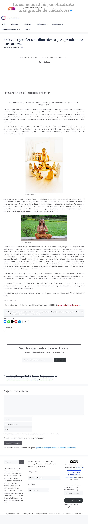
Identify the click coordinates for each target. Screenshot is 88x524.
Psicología (28, 376)
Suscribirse (60, 360)
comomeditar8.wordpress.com (69, 305)
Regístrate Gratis (74, 500)
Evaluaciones (43, 24)
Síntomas (30, 24)
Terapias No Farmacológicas (48, 376)
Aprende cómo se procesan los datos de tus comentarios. (55, 448)
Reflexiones (35, 376)
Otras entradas (19, 376)
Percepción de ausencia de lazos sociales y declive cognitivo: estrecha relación (29, 380)
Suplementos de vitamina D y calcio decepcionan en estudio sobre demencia (29, 378)
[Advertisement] (17, 77)
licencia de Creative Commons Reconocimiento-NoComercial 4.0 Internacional (75, 472)
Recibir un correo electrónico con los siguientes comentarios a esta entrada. (32, 434)
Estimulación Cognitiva (12, 29)
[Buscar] (21, 462)
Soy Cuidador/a (59, 24)
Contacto (27, 29)
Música (12, 376)
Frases (8, 376)
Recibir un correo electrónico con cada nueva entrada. (24, 438)
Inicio (6, 24)
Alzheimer (17, 24)
